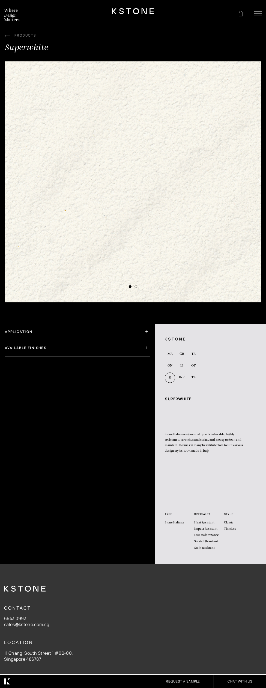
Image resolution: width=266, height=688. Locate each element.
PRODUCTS (20, 35)
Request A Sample (183, 681)
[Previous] (20, 176)
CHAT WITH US (240, 681)
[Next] (245, 176)
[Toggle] (145, 319)
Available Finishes (77, 335)
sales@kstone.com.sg (26, 615)
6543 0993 (15, 609)
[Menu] (258, 13)
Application (77, 319)
